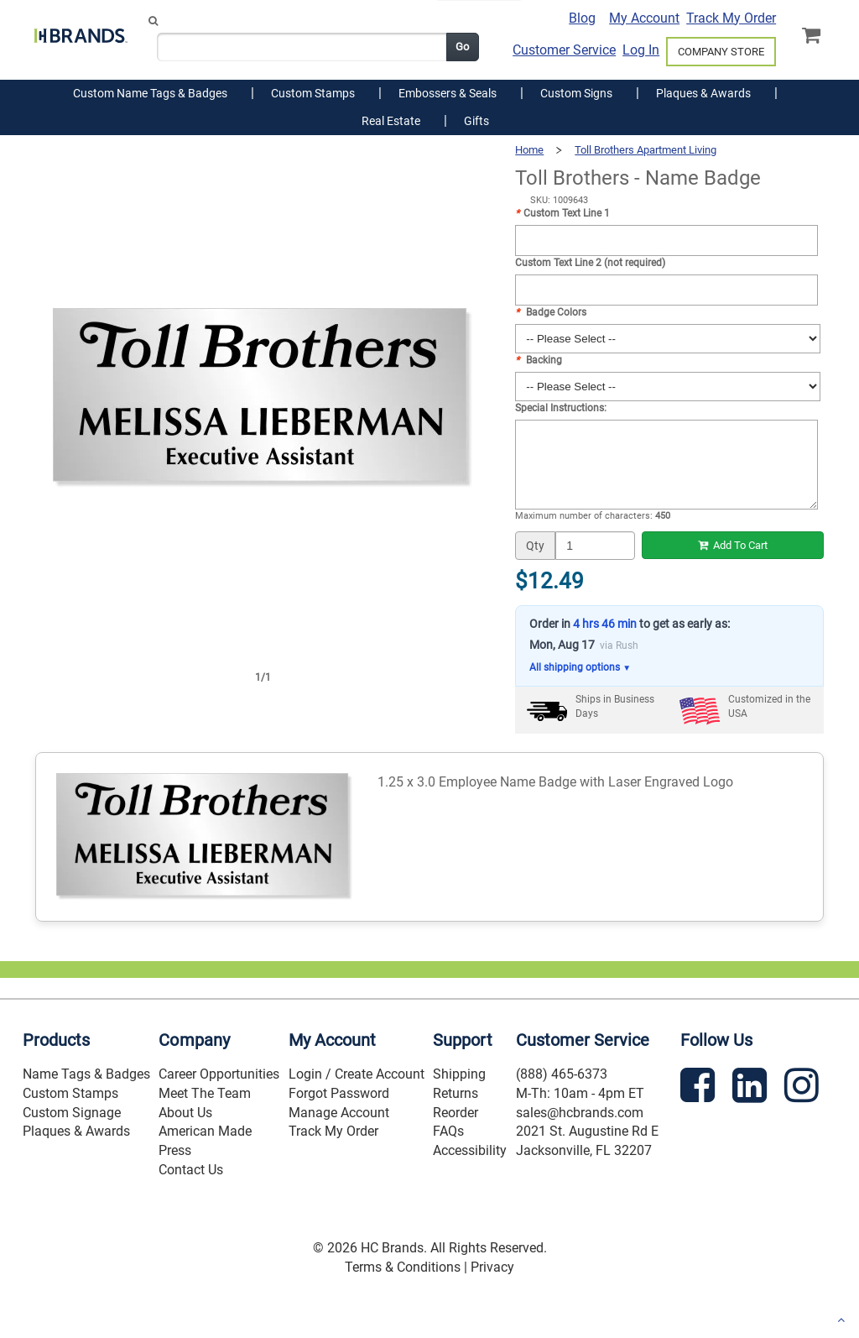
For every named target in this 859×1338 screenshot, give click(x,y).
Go (462, 46)
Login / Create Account (356, 1074)
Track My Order (731, 18)
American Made (205, 1131)
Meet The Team (205, 1093)
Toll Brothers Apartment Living (645, 150)
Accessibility (470, 1150)
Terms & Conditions (403, 1267)
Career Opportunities (219, 1074)
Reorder (455, 1113)
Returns (455, 1093)
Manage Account (339, 1113)
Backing (538, 360)
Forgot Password (339, 1093)
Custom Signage (72, 1113)
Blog (582, 18)
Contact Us (191, 1170)
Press (175, 1150)
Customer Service (564, 50)
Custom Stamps (70, 1093)
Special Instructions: (561, 408)
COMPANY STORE (721, 51)
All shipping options (580, 667)
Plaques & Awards (76, 1131)
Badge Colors (550, 312)
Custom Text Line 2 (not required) (590, 263)
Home (529, 150)
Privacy (492, 1267)
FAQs (448, 1131)
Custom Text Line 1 (562, 213)
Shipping (459, 1074)
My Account (644, 18)
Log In (640, 50)
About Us (185, 1113)
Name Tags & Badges (86, 1074)
